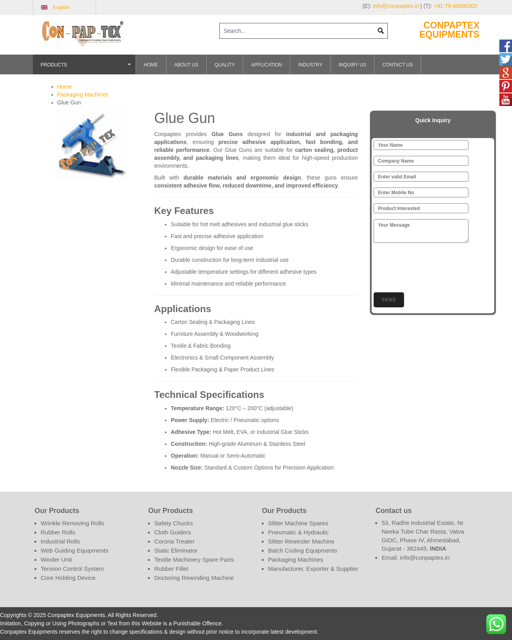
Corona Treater (174, 541)
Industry (310, 65)
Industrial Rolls (60, 541)
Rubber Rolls (58, 532)
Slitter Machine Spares (298, 523)
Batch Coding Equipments (302, 550)
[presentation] (434, 266)
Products (87, 68)
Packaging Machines (82, 94)
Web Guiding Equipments (75, 550)
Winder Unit (56, 559)
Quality (225, 65)
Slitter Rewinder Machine (301, 541)
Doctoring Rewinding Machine (194, 577)
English (61, 7)
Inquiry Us (353, 65)
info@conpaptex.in (396, 6)
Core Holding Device (68, 577)
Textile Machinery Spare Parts (194, 559)
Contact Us (397, 65)
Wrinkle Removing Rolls (72, 523)
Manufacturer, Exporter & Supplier (313, 568)
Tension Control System (72, 568)
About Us (186, 65)
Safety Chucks (173, 523)
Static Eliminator (176, 550)
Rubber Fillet (171, 568)
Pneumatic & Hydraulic (298, 532)
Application (266, 65)
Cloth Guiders (172, 532)
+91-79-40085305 (456, 6)
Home (151, 65)
